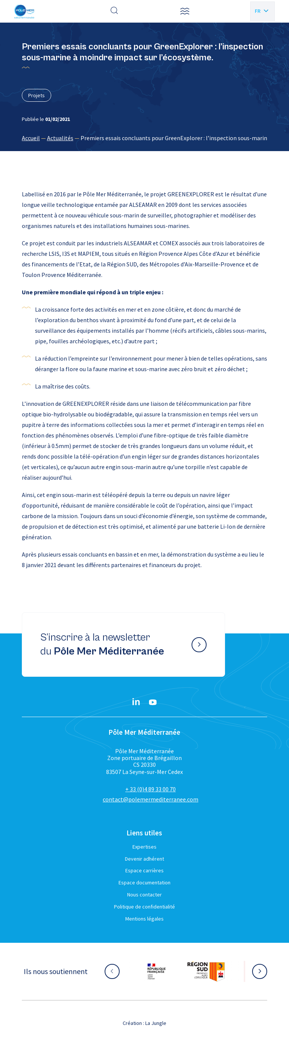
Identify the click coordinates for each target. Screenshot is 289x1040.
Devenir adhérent (144, 858)
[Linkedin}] (136, 702)
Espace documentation (144, 882)
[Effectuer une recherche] (114, 11)
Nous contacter (144, 894)
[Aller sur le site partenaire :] (156, 971)
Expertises (144, 846)
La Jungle (155, 1023)
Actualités (60, 138)
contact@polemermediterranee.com (150, 799)
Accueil (31, 138)
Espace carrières (144, 870)
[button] (184, 11)
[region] (145, 138)
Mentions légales (144, 918)
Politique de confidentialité (144, 906)
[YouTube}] (153, 702)
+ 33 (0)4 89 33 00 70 (150, 789)
